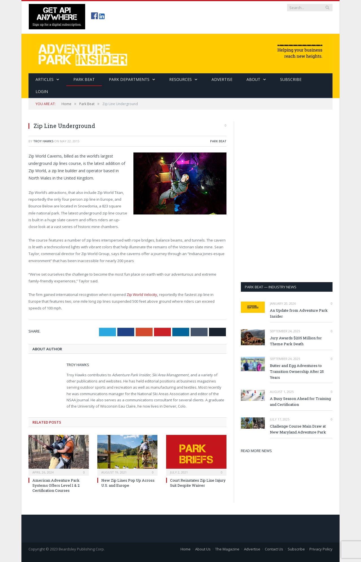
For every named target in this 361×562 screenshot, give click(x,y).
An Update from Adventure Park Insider (299, 313)
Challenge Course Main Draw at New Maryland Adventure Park (298, 429)
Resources (180, 79)
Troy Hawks (43, 141)
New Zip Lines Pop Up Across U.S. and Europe (128, 483)
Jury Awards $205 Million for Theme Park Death (296, 340)
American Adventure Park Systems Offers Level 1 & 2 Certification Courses (56, 485)
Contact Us (274, 549)
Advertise (222, 79)
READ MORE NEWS (256, 450)
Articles (45, 79)
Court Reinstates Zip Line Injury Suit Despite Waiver (198, 483)
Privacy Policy (321, 549)
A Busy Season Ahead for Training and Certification (300, 401)
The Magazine (227, 549)
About (253, 79)
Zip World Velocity (142, 294)
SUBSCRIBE (290, 79)
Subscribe (296, 549)
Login (42, 91)
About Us (203, 549)
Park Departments (129, 79)
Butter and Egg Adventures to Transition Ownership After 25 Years (297, 371)
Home (185, 549)
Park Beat (84, 79)
